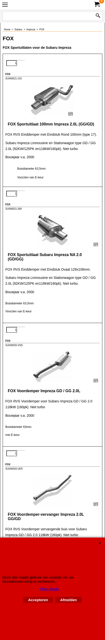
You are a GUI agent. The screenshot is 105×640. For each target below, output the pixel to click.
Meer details (49, 589)
